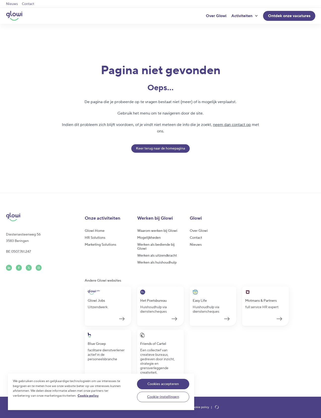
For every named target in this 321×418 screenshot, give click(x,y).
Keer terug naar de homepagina (160, 148)
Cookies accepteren (163, 384)
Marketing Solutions (100, 245)
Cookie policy (200, 407)
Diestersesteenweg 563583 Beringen (23, 237)
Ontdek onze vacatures (289, 15)
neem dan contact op (232, 124)
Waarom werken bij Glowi (157, 231)
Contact (28, 4)
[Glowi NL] (14, 16)
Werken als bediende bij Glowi (156, 247)
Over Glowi (216, 15)
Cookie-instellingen (163, 397)
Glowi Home (95, 231)
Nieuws (12, 4)
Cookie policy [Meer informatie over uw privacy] (88, 396)
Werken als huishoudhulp (157, 263)
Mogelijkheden (149, 238)
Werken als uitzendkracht (157, 256)
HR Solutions (95, 238)
